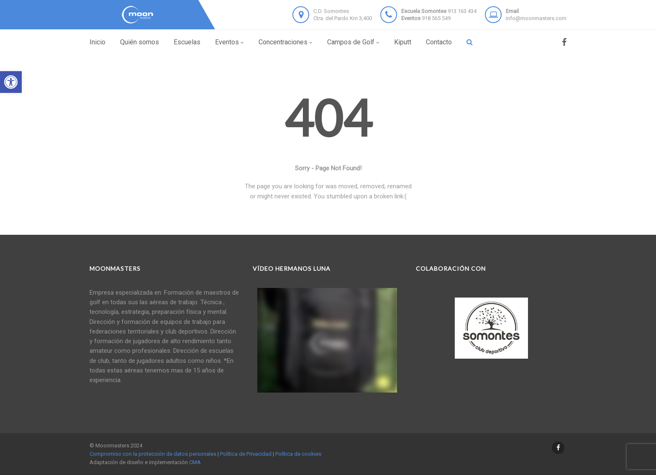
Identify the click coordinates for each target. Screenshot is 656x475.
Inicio (97, 42)
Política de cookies (298, 454)
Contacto (439, 42)
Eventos (229, 42)
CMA (195, 462)
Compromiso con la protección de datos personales (153, 454)
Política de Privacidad (246, 454)
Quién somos (139, 42)
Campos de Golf (353, 42)
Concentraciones (286, 42)
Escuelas (187, 42)
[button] (11, 82)
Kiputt (402, 42)
